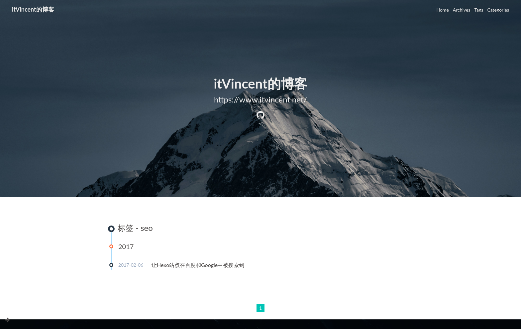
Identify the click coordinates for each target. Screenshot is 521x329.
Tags (478, 10)
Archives (461, 10)
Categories (498, 10)
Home (442, 10)
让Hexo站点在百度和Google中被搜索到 (198, 265)
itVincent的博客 (33, 9)
